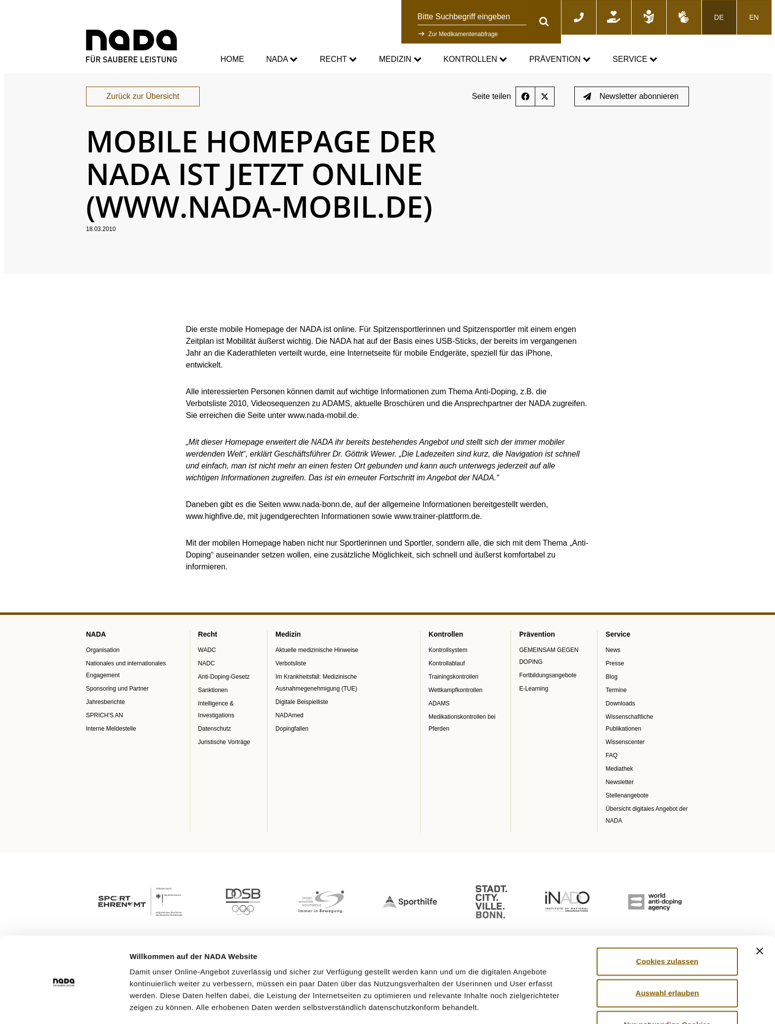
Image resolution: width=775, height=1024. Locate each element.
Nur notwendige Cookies (667, 989)
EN (754, 17)
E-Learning (533, 696)
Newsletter (619, 790)
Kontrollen (475, 59)
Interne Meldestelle (111, 736)
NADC (206, 671)
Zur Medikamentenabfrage (463, 34)
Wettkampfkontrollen (455, 698)
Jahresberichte (105, 709)
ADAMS (439, 711)
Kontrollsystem (448, 657)
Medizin (400, 59)
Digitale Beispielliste (301, 709)
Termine (616, 698)
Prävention (560, 59)
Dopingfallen (291, 736)
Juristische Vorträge (224, 749)
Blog (611, 684)
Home (232, 59)
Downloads (620, 711)
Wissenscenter (625, 749)
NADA (282, 59)
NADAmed (289, 723)
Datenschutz (214, 736)
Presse (614, 671)
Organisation (103, 657)
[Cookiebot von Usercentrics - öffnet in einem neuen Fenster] (64, 1004)
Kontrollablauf (447, 671)
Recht (338, 59)
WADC (207, 657)
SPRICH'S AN (104, 723)
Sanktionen (213, 698)
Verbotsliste (290, 671)
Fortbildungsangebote (547, 683)
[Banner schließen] (759, 916)
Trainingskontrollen (453, 684)
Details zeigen (526, 1004)
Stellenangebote (626, 803)
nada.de (97, 79)
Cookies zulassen (667, 926)
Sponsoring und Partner (117, 696)
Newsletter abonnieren (631, 104)
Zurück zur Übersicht (142, 104)
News (612, 657)
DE (719, 17)
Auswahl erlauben (667, 958)
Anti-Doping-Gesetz (224, 684)
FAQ (611, 763)
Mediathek (619, 776)
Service (635, 59)
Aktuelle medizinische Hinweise (316, 657)
